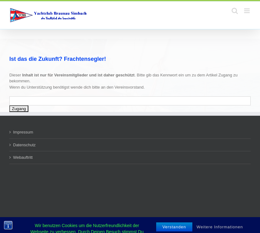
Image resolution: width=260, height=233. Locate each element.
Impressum (23, 132)
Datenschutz (24, 145)
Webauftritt (23, 157)
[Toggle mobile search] (235, 10)
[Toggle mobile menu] (247, 10)
